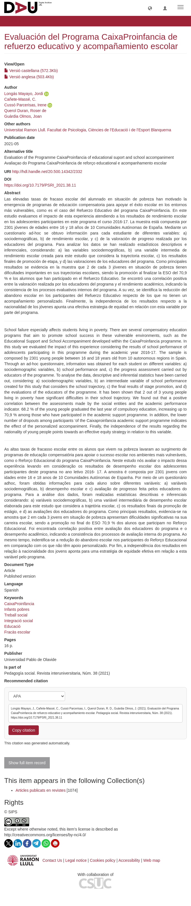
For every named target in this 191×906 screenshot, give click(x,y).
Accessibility (129, 860)
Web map (151, 860)
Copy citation (23, 730)
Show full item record (27, 763)
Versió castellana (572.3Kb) (31, 70)
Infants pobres (16, 609)
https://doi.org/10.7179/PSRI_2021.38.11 (40, 185)
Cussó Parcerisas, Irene (25, 105)
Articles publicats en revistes (41, 790)
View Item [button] (19, 21)
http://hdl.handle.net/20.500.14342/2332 (47, 171)
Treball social (15, 615)
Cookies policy (102, 860)
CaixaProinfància (19, 603)
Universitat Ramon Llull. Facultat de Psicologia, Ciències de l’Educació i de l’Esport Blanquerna (87, 130)
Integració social (18, 620)
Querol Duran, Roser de (25, 110)
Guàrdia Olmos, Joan (23, 116)
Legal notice (76, 860)
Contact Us (52, 860)
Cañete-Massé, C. (20, 99)
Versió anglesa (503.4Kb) (29, 77)
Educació (12, 626)
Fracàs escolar (17, 632)
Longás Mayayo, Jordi (23, 93)
